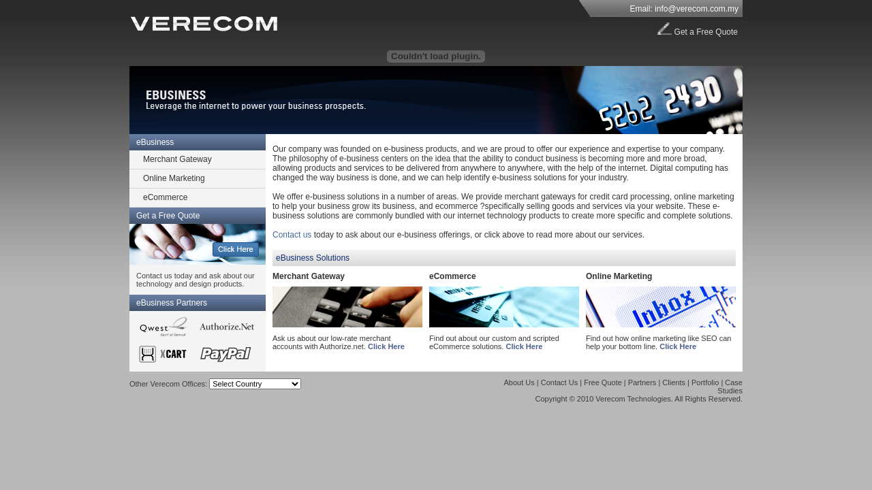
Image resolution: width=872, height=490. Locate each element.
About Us (519, 382)
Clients (673, 382)
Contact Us (559, 382)
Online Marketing (174, 178)
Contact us (291, 235)
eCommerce (165, 197)
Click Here (386, 346)
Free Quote (603, 382)
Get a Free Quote (706, 32)
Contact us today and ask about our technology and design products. (195, 280)
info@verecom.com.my (696, 9)
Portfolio (705, 382)
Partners (642, 382)
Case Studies (730, 386)
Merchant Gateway (177, 159)
